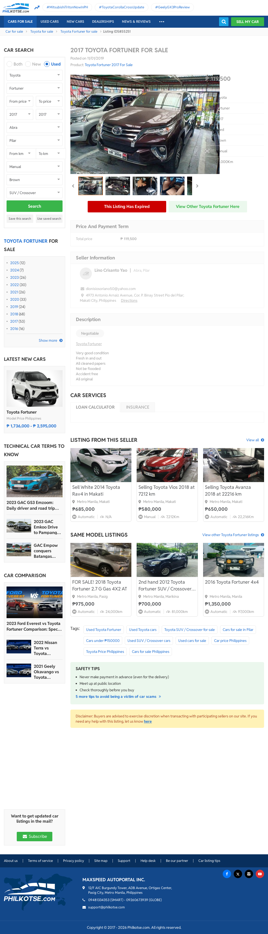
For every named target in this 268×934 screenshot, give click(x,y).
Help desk (148, 860)
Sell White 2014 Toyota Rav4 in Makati (96, 490)
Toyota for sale (41, 31)
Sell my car (247, 21)
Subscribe (34, 836)
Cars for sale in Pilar (238, 629)
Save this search (20, 219)
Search (34, 206)
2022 (14, 284)
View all (252, 440)
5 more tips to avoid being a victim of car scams (119, 696)
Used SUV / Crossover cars (148, 640)
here (148, 721)
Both (18, 64)
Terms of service (40, 860)
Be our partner (177, 860)
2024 (14, 270)
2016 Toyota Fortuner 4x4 (232, 582)
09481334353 (98, 900)
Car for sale (14, 31)
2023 (14, 277)
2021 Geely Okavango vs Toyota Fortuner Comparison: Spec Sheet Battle (46, 672)
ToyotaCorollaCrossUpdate (123, 7)
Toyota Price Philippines (105, 651)
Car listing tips (209, 860)
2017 (14, 321)
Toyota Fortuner (22, 412)
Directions (129, 300)
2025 (14, 262)
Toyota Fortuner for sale (78, 31)
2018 (14, 314)
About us (11, 860)
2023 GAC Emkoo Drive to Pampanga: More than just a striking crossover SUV (47, 527)
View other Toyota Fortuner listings (230, 534)
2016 (14, 328)
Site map (101, 860)
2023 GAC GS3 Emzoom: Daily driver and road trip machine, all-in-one (31, 505)
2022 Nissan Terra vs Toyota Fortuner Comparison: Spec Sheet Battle (46, 648)
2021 (14, 292)
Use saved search (49, 219)
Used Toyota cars (143, 629)
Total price (84, 238)
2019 (14, 306)
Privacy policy (73, 860)
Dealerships (103, 21)
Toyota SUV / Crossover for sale (189, 629)
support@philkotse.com (106, 907)
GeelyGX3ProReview (174, 7)
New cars (75, 21)
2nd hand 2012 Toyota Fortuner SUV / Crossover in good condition (165, 585)
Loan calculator (95, 407)
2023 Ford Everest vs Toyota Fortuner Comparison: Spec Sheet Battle (33, 626)
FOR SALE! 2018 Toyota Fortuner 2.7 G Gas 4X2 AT (99, 585)
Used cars (50, 21)
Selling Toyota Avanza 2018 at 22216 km (228, 490)
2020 (14, 299)
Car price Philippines (230, 640)
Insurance (137, 407)
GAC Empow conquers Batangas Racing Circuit (47, 551)
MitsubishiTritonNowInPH (68, 7)
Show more (48, 340)
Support (124, 860)
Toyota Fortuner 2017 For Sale (109, 64)
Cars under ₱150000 (103, 640)
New (36, 64)
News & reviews (136, 21)
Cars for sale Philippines (150, 651)
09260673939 (137, 900)
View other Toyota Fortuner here (207, 206)
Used (56, 64)
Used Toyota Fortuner (103, 629)
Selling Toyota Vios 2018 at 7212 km (166, 490)
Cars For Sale (20, 21)
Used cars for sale (192, 640)
